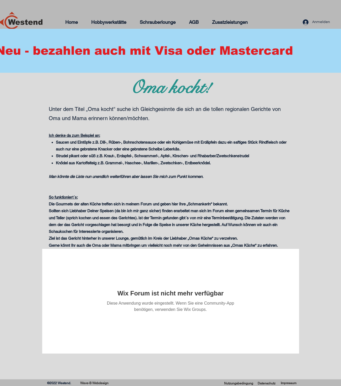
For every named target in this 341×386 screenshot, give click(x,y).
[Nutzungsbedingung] (239, 383)
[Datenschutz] (266, 383)
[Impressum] (288, 383)
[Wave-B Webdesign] (94, 383)
